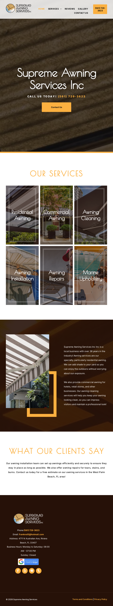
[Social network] (32, 571)
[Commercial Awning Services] (27, 371)
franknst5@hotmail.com (31, 534)
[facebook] (18, 571)
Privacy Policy (100, 599)
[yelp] (25, 571)
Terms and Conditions (82, 599)
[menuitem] (40, 9)
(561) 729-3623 (72, 96)
